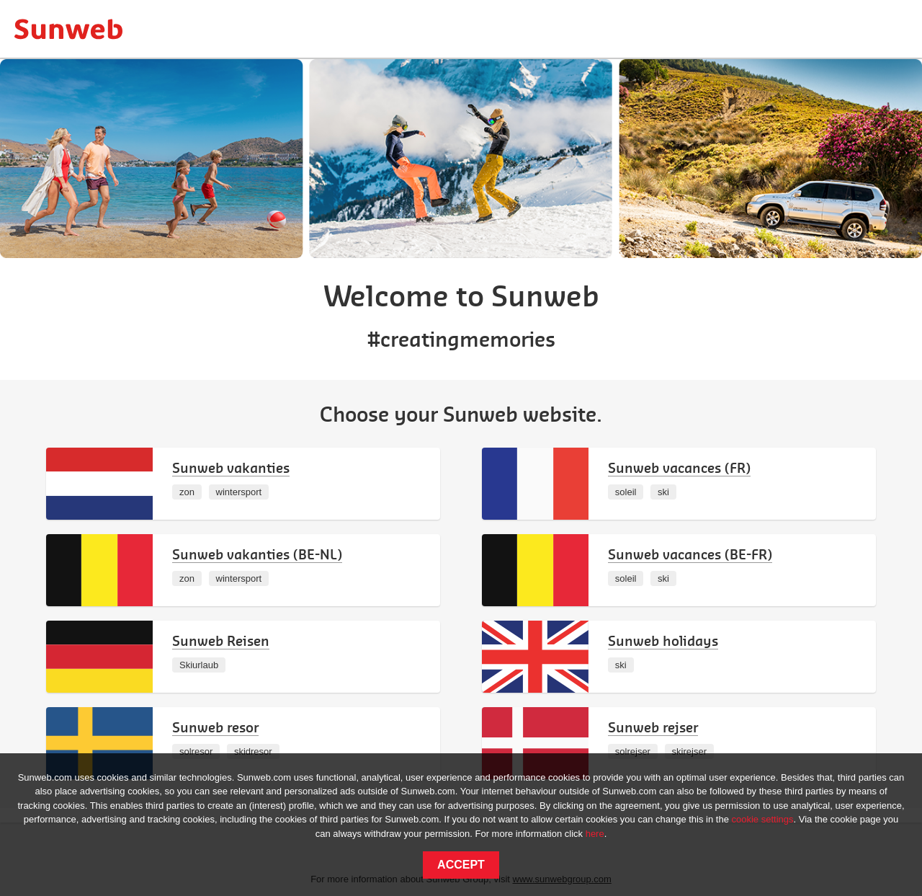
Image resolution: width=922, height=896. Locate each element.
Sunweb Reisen (220, 640)
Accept (461, 865)
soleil (626, 492)
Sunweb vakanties (231, 467)
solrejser (632, 751)
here (595, 833)
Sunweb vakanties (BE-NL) (257, 554)
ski (663, 492)
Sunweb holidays (663, 640)
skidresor (253, 751)
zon (186, 492)
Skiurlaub (198, 665)
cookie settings (763, 819)
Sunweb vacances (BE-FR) (690, 554)
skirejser (689, 751)
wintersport (239, 492)
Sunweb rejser (653, 727)
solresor (195, 751)
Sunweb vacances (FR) (679, 467)
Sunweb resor (215, 727)
